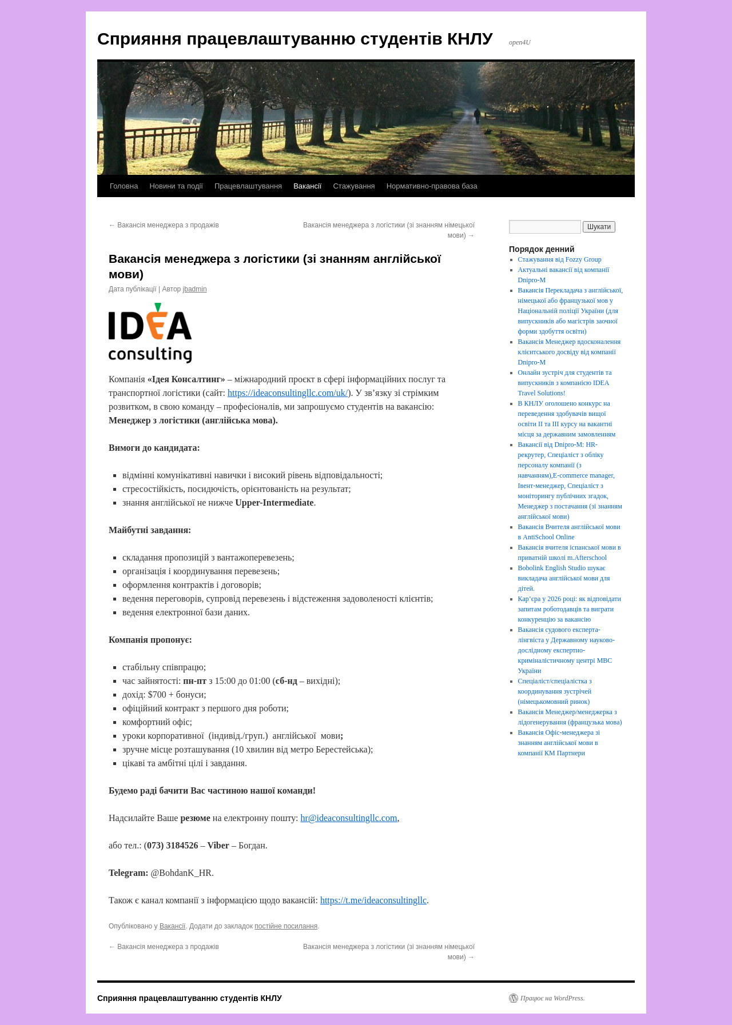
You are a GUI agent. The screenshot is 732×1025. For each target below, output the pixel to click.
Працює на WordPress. (552, 998)
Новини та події (176, 186)
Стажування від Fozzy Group (560, 259)
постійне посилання (285, 926)
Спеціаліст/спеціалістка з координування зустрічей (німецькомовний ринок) (555, 691)
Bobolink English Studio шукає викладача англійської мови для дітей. (564, 578)
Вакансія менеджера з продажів (164, 225)
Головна (124, 186)
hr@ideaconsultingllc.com (348, 818)
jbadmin (195, 289)
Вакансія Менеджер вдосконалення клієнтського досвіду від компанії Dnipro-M (569, 352)
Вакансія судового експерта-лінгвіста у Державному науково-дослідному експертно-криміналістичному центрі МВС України (566, 650)
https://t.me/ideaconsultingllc (373, 900)
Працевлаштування (248, 186)
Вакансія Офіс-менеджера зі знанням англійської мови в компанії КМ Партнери (559, 742)
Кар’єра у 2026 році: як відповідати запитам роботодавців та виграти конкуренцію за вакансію (569, 609)
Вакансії (307, 186)
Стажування (354, 186)
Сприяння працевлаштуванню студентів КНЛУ (295, 38)
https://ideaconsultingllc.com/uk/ (288, 393)
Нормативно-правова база (432, 186)
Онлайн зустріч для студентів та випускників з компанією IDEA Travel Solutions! (565, 383)
